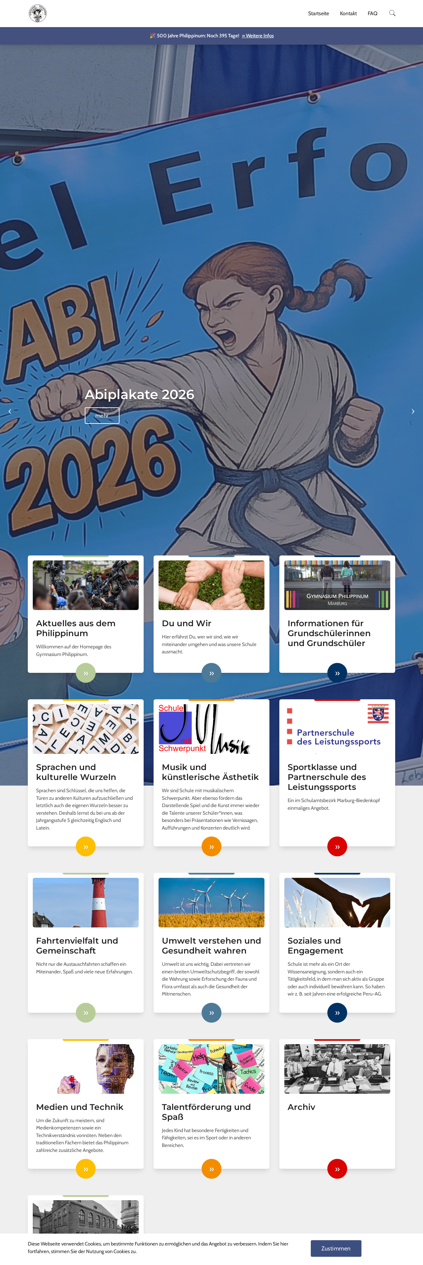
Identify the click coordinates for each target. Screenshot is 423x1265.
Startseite (318, 13)
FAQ (372, 13)
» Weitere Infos (258, 36)
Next (413, 406)
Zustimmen (336, 1248)
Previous (10, 406)
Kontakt (348, 13)
